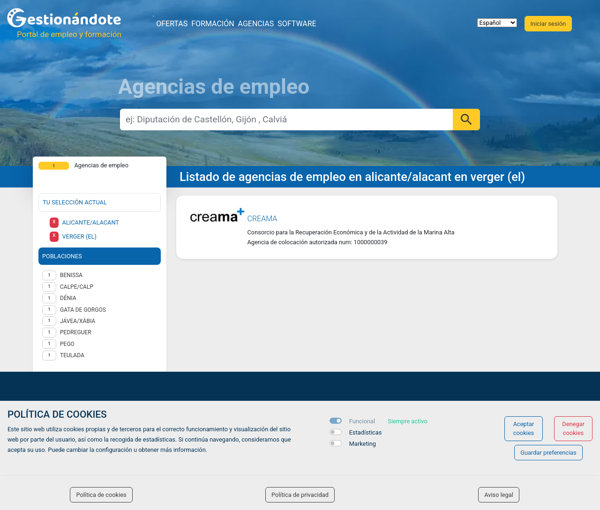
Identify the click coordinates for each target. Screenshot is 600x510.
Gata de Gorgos (83, 310)
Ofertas (172, 23)
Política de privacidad (300, 494)
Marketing (362, 443)
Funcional (362, 421)
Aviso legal (498, 494)
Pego (67, 344)
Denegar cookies (573, 428)
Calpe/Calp (76, 287)
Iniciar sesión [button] (548, 23)
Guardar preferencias (548, 452)
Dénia (68, 298)
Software (297, 23)
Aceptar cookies (523, 428)
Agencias (256, 23)
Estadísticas (365, 432)
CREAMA (263, 218)
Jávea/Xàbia (77, 321)
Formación (212, 23)
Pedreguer (75, 332)
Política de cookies (101, 494)
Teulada (72, 355)
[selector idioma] (497, 22)
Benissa (71, 275)
